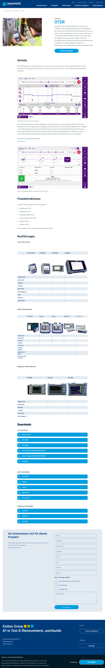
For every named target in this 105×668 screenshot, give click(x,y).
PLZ (57, 557)
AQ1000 (25, 511)
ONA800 (25, 461)
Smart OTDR (26, 434)
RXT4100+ (25, 492)
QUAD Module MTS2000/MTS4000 (34, 456)
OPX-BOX (25, 476)
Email (58, 573)
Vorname (59, 541)
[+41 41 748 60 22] (92, 631)
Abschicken (66, 607)
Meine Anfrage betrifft (62, 577)
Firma (58, 535)
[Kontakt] (92, 646)
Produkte (8, 10)
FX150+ (24, 482)
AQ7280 (25, 521)
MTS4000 (25, 445)
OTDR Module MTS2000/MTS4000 (33, 450)
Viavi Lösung (21, 141)
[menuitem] (42, 5)
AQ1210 (25, 516)
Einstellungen (73, 662)
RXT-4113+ (26, 498)
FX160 (24, 487)
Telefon (58, 567)
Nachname (59, 546)
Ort (57, 562)
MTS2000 (25, 440)
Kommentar (60, 594)
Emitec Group (18, 626)
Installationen (16, 10)
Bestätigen (92, 662)
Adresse (58, 551)
